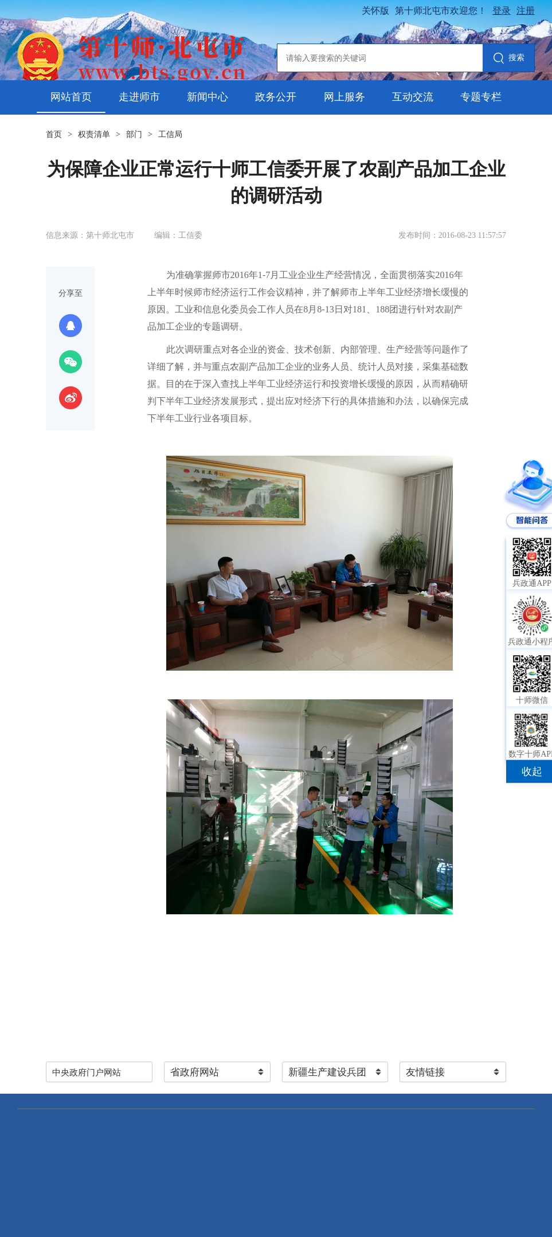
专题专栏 (481, 97)
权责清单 (94, 134)
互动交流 (412, 97)
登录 (501, 10)
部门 (134, 134)
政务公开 (275, 97)
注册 (525, 10)
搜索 (508, 58)
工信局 (170, 134)
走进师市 (139, 97)
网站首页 (71, 97)
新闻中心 (207, 97)
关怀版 (375, 10)
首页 (54, 134)
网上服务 (344, 97)
